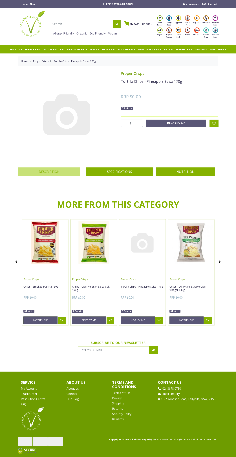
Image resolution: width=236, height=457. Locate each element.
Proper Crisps (132, 73)
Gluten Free (188, 21)
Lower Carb (178, 33)
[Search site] (116, 24)
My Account (29, 389)
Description (49, 171)
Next (220, 261)
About (33, 4)
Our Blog (73, 399)
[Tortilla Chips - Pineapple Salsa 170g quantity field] (132, 123)
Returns (117, 409)
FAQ (204, 4)
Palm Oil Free (215, 21)
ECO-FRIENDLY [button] (53, 49)
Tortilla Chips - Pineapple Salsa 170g (142, 286)
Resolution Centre (33, 399)
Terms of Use (121, 393)
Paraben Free (215, 33)
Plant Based (160, 21)
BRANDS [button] (16, 49)
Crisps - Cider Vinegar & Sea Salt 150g (91, 288)
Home (25, 4)
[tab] (49, 171)
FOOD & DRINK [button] (77, 49)
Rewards (118, 419)
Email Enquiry (169, 394)
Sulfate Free (206, 33)
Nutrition (185, 171)
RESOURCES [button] (184, 49)
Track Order (29, 394)
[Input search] (81, 24)
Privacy (117, 398)
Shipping (118, 403)
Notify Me (176, 123)
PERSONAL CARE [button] (149, 49)
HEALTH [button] (108, 49)
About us (73, 389)
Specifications (119, 171)
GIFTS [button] (94, 49)
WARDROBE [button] (218, 49)
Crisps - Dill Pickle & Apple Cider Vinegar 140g (187, 288)
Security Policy (121, 414)
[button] (191, 4)
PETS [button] (168, 49)
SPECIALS (201, 49)
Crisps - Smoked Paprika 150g (40, 286)
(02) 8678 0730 (169, 389)
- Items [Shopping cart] (138, 23)
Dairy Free (169, 21)
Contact (212, 4)
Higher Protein (169, 33)
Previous (16, 261)
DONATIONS (33, 49)
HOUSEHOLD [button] (126, 49)
